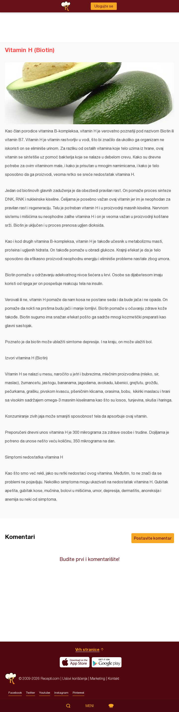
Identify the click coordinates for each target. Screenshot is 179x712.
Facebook (15, 692)
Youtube (44, 692)
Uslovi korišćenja (74, 678)
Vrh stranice (87, 649)
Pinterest (78, 692)
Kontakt (113, 678)
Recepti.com (10, 678)
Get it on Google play (106, 662)
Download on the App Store (75, 662)
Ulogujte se (103, 6)
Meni (90, 706)
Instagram (61, 692)
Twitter (30, 692)
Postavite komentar (153, 538)
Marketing (97, 678)
